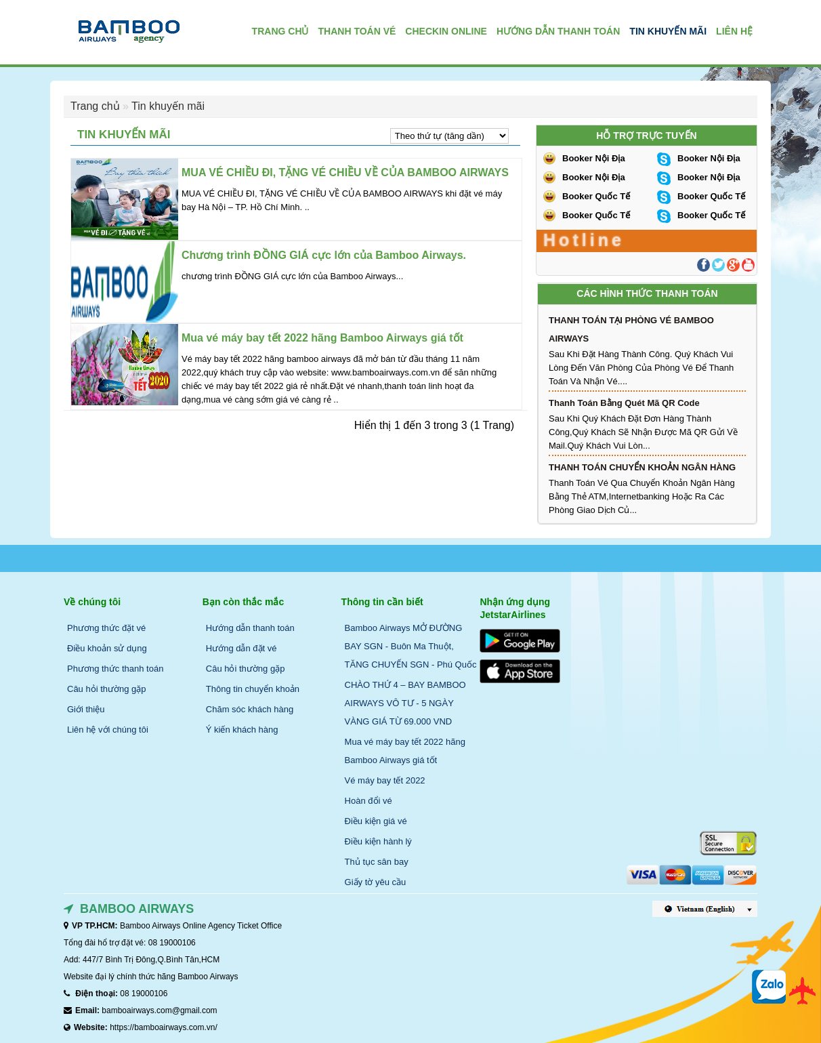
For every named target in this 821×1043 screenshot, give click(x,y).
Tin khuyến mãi (168, 106)
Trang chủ (95, 106)
